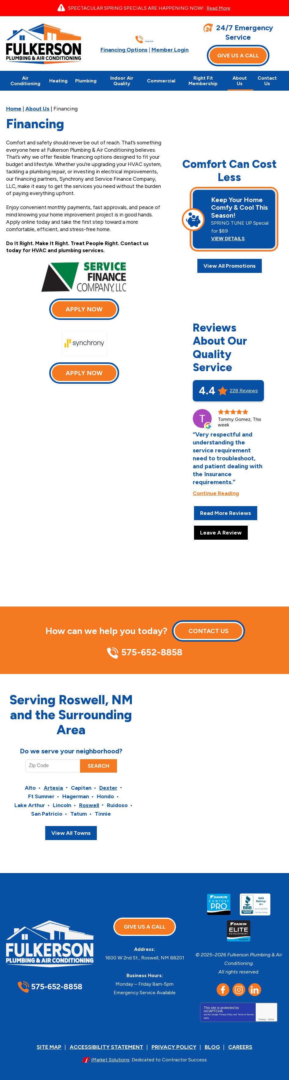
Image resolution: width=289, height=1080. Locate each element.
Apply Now (84, 309)
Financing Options (124, 49)
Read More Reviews (225, 510)
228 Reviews (244, 388)
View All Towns (71, 828)
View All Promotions (229, 263)
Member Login (170, 49)
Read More (218, 8)
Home (13, 108)
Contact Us (208, 628)
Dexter (108, 784)
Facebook (223, 985)
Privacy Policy (226, 1010)
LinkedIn (254, 985)
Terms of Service (246, 1010)
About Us (37, 108)
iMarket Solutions (110, 1054)
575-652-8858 (149, 39)
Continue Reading (216, 490)
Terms (271, 1015)
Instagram (238, 985)
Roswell (89, 801)
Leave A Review (221, 530)
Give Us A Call (238, 55)
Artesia (53, 784)
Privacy (262, 1015)
